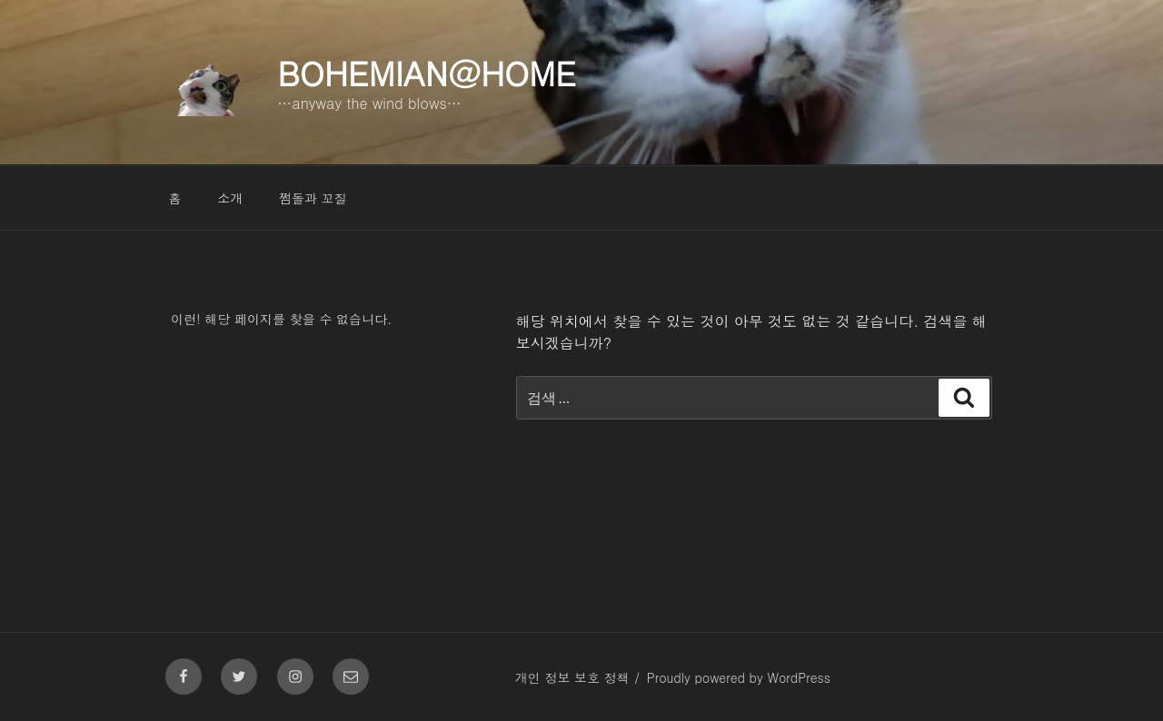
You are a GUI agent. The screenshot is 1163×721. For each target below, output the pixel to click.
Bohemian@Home (426, 72)
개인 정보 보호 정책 (572, 677)
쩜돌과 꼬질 (313, 198)
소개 (230, 198)
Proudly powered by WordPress (738, 677)
